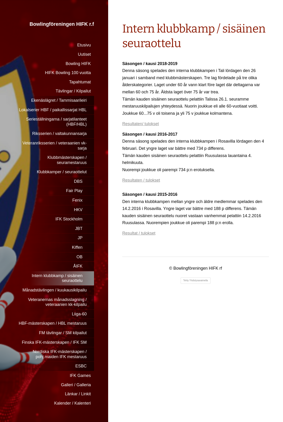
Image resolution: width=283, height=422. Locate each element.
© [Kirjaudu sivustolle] (171, 268)
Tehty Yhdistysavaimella (195, 280)
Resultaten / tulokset (141, 180)
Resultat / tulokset (138, 233)
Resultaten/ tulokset (140, 123)
